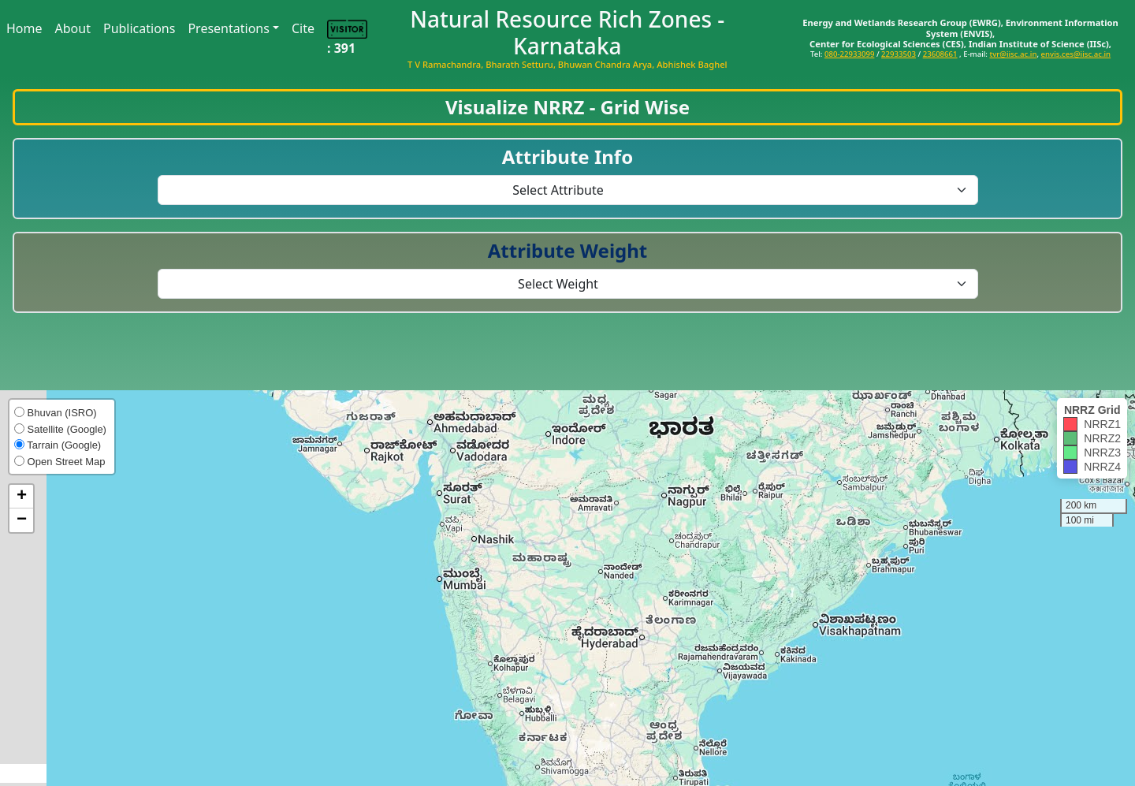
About (73, 28)
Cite (303, 28)
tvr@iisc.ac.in (1012, 54)
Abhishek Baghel (692, 64)
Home (24, 28)
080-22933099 (849, 54)
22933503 (898, 54)
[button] (21, 496)
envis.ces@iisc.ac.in (1076, 54)
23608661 (940, 54)
